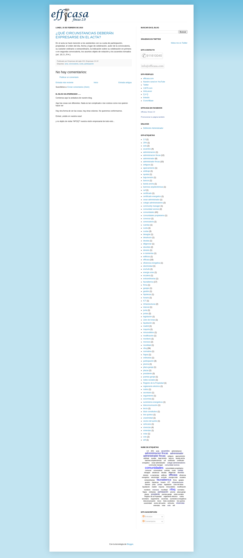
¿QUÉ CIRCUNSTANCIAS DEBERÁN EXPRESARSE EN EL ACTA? (85, 35)
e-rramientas (148, 253)
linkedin (146, 97)
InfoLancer (147, 91)
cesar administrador (151, 200)
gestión (146, 291)
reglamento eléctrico (151, 386)
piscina (146, 364)
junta (145, 310)
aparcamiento (149, 168)
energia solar (148, 272)
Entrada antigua (125, 82)
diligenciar (147, 244)
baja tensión (148, 177)
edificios (146, 256)
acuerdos (147, 149)
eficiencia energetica (151, 263)
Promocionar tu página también (153, 117)
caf (144, 190)
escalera (146, 275)
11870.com (147, 88)
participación (89, 64)
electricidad (148, 266)
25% (145, 143)
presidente (147, 373)
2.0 (144, 139)
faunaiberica (148, 282)
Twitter (146, 85)
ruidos (145, 389)
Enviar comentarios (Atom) (78, 87)
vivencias (147, 427)
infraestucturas (149, 304)
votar (145, 434)
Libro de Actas (149, 320)
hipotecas (147, 294)
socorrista (147, 399)
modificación (148, 336)
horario (146, 298)
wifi (144, 440)
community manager (151, 206)
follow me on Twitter (179, 43)
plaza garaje (148, 367)
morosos (146, 342)
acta (66, 64)
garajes (146, 288)
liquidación (147, 323)
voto (145, 437)
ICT (144, 301)
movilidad (147, 345)
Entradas (147, 516)
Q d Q (145, 94)
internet (146, 307)
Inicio (96, 82)
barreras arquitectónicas (153, 187)
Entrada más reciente (64, 82)
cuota (81, 64)
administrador (149, 158)
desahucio (147, 237)
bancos (146, 180)
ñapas (145, 355)
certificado (147, 193)
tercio (145, 408)
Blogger (130, 544)
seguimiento (148, 396)
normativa (147, 351)
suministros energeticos (153, 402)
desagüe (146, 234)
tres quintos (148, 415)
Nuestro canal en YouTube (154, 82)
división (146, 250)
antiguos (146, 165)
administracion (149, 152)
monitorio (147, 339)
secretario (147, 393)
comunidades (148, 212)
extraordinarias (149, 279)
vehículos (147, 424)
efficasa (146, 260)
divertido (146, 247)
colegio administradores (153, 203)
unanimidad (148, 418)
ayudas (146, 174)
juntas (145, 313)
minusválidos (148, 332)
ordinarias (147, 358)
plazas (146, 370)
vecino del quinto (150, 421)
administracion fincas (152, 155)
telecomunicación (150, 405)
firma (145, 285)
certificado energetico (152, 196)
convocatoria (73, 64)
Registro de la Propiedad (153, 383)
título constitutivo (150, 411)
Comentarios (149, 521)
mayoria (146, 329)
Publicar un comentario (69, 77)
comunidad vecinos (151, 209)
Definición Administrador (153, 128)
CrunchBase (148, 101)
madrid (146, 326)
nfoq (145, 348)
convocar (147, 218)
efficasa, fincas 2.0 (148, 112)
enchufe (146, 269)
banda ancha (148, 184)
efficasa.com (148, 78)
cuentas (146, 225)
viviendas (147, 430)
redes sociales (149, 380)
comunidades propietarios (153, 215)
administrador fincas (151, 162)
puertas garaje (149, 377)
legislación (147, 317)
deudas (146, 241)
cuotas (146, 231)
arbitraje (146, 171)
